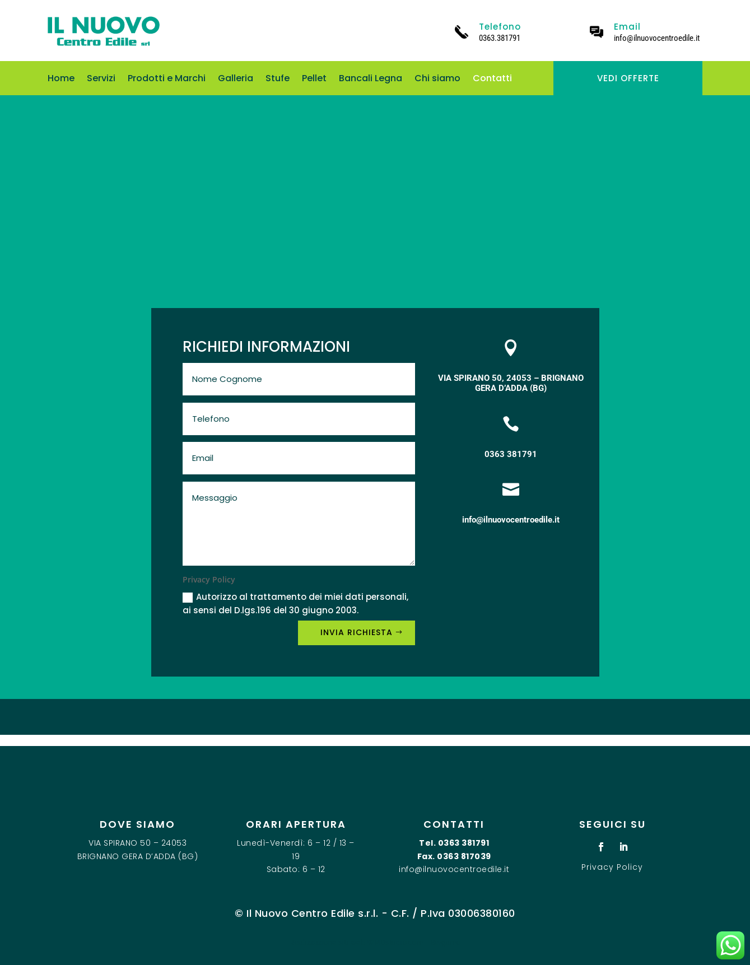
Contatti (492, 79)
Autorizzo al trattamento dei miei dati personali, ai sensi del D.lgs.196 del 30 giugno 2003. (295, 603)
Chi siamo (437, 79)
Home (61, 79)
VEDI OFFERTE (628, 78)
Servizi (101, 79)
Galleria (235, 79)
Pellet (314, 79)
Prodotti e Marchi (167, 79)
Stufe (277, 79)
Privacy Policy (612, 867)
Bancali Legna (370, 79)
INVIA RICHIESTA (356, 632)
